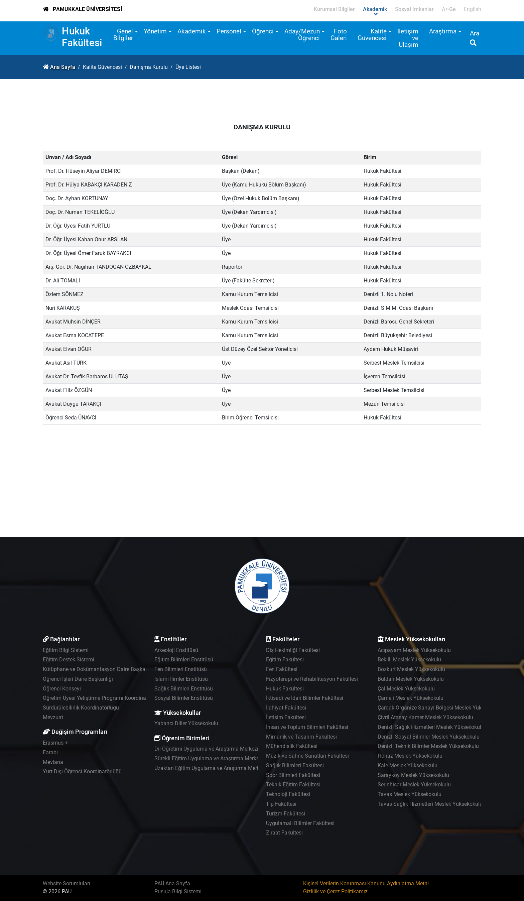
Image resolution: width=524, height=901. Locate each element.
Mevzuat (53, 717)
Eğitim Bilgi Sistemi (66, 650)
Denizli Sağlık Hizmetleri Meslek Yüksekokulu (431, 727)
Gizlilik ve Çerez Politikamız (335, 891)
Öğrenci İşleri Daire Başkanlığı (78, 679)
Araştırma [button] (442, 31)
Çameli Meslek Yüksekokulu (410, 698)
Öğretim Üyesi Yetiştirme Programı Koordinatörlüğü (103, 698)
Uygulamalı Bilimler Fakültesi (300, 823)
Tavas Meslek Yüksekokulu (409, 794)
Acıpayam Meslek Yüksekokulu (414, 650)
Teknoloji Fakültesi (288, 794)
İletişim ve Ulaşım (407, 37)
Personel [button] (229, 31)
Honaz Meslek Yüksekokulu (410, 756)
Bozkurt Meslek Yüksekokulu (411, 669)
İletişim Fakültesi (286, 717)
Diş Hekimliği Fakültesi (293, 650)
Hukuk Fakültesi (82, 36)
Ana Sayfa (62, 67)
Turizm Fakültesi (285, 813)
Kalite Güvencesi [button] (372, 34)
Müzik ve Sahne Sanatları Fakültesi (307, 756)
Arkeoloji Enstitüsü (176, 650)
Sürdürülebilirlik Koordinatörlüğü (81, 707)
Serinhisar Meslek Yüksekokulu (414, 784)
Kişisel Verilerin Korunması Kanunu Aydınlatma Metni (366, 883)
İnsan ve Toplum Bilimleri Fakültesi (307, 727)
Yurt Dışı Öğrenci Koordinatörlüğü (82, 771)
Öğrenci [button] (263, 31)
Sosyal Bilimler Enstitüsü (183, 698)
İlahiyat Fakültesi (286, 707)
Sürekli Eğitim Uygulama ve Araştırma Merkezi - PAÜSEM (221, 758)
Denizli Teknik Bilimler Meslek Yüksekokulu (428, 746)
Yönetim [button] (155, 31)
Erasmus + (55, 743)
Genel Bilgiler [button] (123, 34)
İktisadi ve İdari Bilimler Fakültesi (304, 698)
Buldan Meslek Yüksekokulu (411, 679)
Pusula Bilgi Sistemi (178, 891)
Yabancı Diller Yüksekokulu (186, 723)
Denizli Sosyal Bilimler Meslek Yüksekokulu (429, 737)
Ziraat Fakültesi (284, 832)
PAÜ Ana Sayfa (172, 883)
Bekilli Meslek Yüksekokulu (409, 659)
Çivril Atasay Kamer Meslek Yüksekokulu (425, 717)
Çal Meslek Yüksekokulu (406, 688)
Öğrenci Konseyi (62, 688)
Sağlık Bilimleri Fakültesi (295, 765)
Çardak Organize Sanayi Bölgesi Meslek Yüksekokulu (440, 707)
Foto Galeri (339, 34)
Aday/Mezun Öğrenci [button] (302, 34)
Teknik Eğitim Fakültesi (293, 784)
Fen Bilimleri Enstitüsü (180, 669)
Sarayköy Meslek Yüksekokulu (413, 775)
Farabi (50, 752)
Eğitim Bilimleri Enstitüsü (183, 659)
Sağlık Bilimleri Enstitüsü (183, 688)
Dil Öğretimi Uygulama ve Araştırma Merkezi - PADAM (217, 749)
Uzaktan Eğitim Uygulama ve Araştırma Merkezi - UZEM (219, 768)
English (472, 9)
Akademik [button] (191, 31)
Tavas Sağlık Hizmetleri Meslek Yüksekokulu (430, 804)
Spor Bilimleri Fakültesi (293, 775)
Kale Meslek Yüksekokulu (407, 765)
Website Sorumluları (66, 883)
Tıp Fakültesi (281, 804)
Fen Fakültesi (281, 669)
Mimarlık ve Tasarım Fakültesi (301, 737)
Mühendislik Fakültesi (291, 746)
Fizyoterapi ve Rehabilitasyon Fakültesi (312, 679)
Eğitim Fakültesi (285, 659)
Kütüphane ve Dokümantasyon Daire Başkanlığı (99, 669)
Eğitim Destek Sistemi (68, 659)
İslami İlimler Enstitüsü (181, 679)
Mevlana (53, 762)
